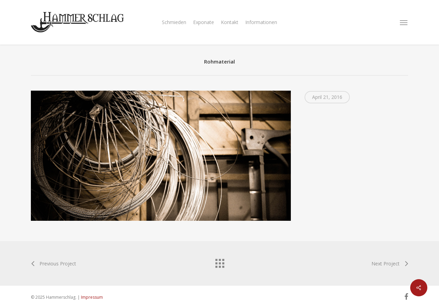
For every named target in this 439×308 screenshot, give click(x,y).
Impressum (92, 297)
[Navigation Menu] (404, 22)
